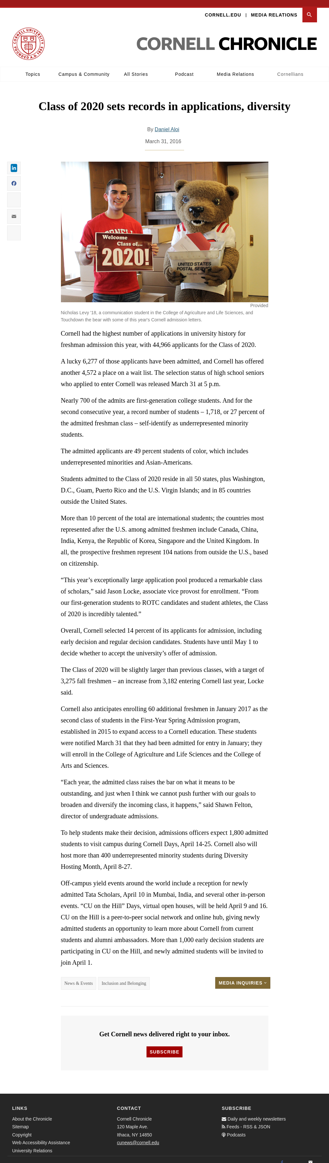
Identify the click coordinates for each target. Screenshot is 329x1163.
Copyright (22, 1128)
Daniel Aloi (167, 123)
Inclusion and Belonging (123, 976)
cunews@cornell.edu (138, 1136)
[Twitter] (296, 1156)
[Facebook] (282, 1156)
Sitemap (20, 1120)
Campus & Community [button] (84, 67)
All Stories (136, 67)
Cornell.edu (223, 8)
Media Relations (274, 8)
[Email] (310, 1156)
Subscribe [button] (164, 1045)
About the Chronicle (32, 1112)
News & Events (79, 976)
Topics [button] (33, 67)
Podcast (184, 67)
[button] (309, 8)
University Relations (32, 1144)
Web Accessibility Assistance (41, 1136)
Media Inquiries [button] (243, 976)
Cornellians (290, 67)
